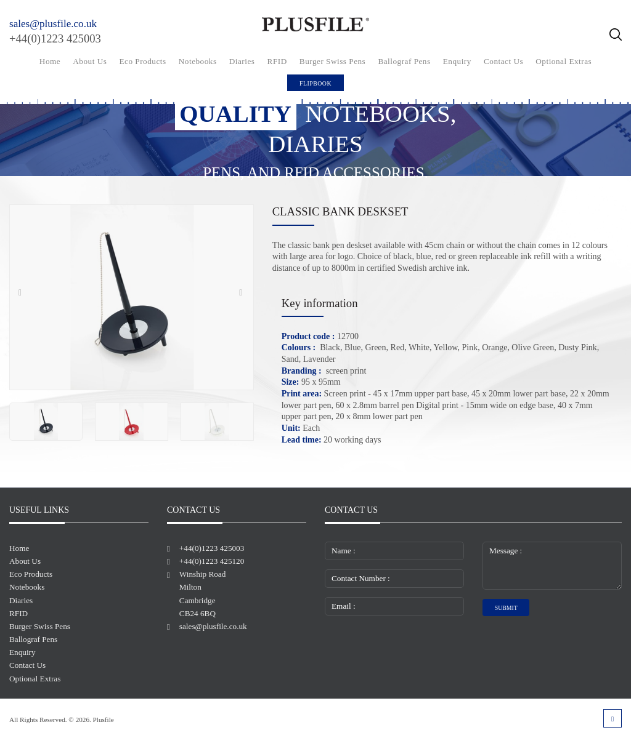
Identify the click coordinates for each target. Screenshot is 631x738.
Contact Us (503, 61)
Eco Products (143, 61)
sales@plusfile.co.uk (53, 24)
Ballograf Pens (404, 61)
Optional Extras (563, 61)
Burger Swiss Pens (332, 61)
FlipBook (315, 83)
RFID (277, 61)
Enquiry (457, 61)
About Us (90, 61)
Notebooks (198, 61)
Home (49, 61)
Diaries (242, 61)
